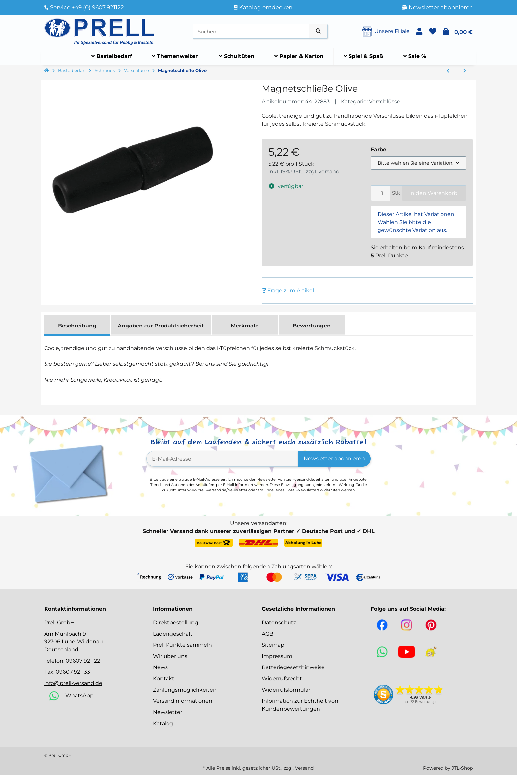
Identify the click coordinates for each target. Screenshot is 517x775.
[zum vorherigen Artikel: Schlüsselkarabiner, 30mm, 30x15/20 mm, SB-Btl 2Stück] (448, 71)
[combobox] (418, 163)
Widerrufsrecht (282, 678)
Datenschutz (279, 622)
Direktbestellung (175, 622)
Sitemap (273, 645)
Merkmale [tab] (244, 326)
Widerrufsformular (286, 690)
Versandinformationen (182, 701)
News (160, 667)
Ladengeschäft (173, 634)
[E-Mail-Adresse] (222, 459)
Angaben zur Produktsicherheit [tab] (161, 326)
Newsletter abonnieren (334, 458)
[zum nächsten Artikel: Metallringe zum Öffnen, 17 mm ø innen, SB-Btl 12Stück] (464, 71)
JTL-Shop (462, 768)
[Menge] (380, 193)
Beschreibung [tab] (77, 326)
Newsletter (167, 712)
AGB (267, 634)
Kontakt (163, 678)
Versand (329, 172)
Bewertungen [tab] (312, 326)
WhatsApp (79, 696)
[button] (419, 31)
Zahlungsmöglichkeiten (185, 690)
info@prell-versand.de (73, 683)
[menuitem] (111, 56)
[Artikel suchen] (318, 31)
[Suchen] (251, 31)
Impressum (277, 656)
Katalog (163, 723)
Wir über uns (170, 656)
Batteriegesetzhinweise (293, 667)
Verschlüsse (384, 101)
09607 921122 (83, 661)
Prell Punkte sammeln (182, 645)
